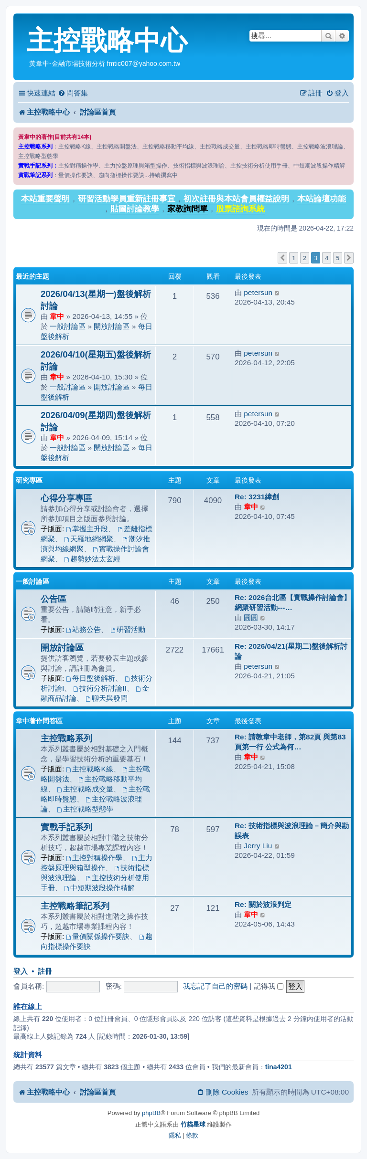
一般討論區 (68, 326)
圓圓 (251, 617)
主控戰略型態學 (85, 809)
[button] (282, 257)
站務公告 (83, 629)
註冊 (45, 971)
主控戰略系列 (66, 738)
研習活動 (127, 629)
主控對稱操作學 (94, 857)
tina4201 (278, 1067)
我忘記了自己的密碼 (215, 986)
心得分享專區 (66, 498)
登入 (20, 971)
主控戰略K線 (89, 769)
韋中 (57, 316)
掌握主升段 (87, 529)
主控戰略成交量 (85, 789)
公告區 (53, 599)
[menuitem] (73, 93)
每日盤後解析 (91, 678)
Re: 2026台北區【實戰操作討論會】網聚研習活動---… (293, 602)
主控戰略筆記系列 (75, 906)
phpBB (151, 1113)
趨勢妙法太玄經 (92, 559)
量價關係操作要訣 (98, 936)
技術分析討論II (100, 688)
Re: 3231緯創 (257, 497)
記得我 (268, 986)
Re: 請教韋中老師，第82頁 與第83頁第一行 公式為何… (290, 742)
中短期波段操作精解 (99, 888)
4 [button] (326, 257)
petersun (258, 292)
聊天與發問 (107, 698)
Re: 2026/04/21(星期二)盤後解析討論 (291, 651)
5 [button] (337, 257)
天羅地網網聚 (88, 539)
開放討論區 (112, 326)
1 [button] (293, 257)
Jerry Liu (258, 846)
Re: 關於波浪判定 (263, 904)
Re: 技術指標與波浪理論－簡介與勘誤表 (292, 831)
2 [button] (304, 257)
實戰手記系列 (66, 827)
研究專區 (29, 480)
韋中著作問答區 (39, 721)
